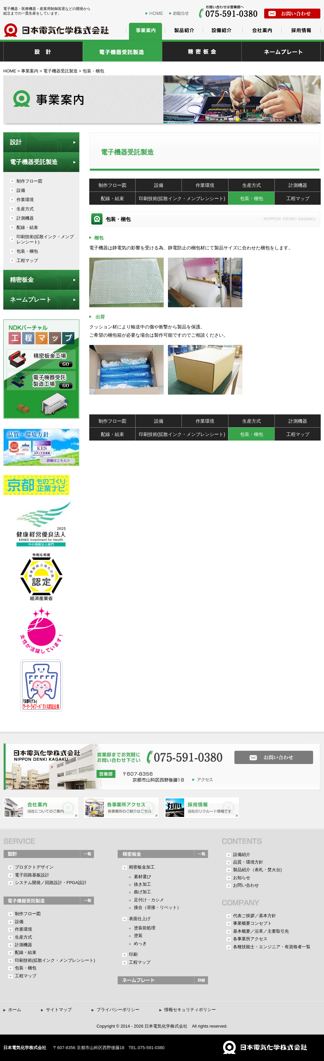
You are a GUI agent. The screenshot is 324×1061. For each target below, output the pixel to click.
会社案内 (261, 31)
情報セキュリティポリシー (190, 1009)
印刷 (133, 954)
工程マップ (297, 198)
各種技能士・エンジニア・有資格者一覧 (271, 946)
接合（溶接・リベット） (157, 907)
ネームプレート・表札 (281, 52)
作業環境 (205, 185)
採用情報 (301, 31)
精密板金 (201, 52)
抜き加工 (142, 884)
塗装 (138, 935)
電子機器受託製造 (122, 52)
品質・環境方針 (248, 862)
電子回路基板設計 (32, 874)
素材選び (142, 876)
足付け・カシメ (149, 899)
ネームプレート (31, 299)
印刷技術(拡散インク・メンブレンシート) (182, 198)
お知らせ (180, 13)
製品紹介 (182, 31)
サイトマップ (59, 1009)
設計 (43, 52)
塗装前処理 (144, 927)
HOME (156, 13)
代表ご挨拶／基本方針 (254, 915)
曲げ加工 (142, 891)
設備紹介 (221, 31)
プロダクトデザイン (34, 867)
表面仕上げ (139, 918)
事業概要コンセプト (252, 923)
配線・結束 (112, 198)
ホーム (14, 1009)
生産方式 (251, 185)
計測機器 (298, 185)
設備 (158, 185)
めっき (140, 943)
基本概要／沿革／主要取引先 (261, 931)
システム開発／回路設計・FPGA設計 (51, 882)
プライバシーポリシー (118, 1009)
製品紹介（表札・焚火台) (257, 869)
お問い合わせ (246, 885)
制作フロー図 (112, 185)
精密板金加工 (142, 867)
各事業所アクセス (250, 938)
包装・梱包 (251, 198)
